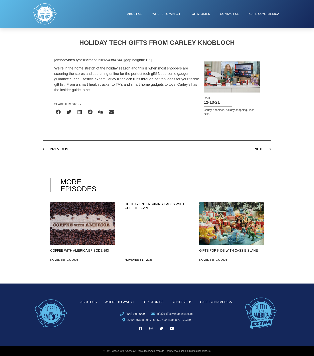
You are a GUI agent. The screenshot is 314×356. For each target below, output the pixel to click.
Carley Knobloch (214, 110)
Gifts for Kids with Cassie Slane (228, 250)
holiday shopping (236, 110)
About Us (134, 13)
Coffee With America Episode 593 (79, 250)
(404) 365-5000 (135, 313)
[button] (58, 112)
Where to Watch (166, 13)
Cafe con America (264, 13)
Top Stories (200, 13)
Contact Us (229, 13)
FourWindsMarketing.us (198, 351)
